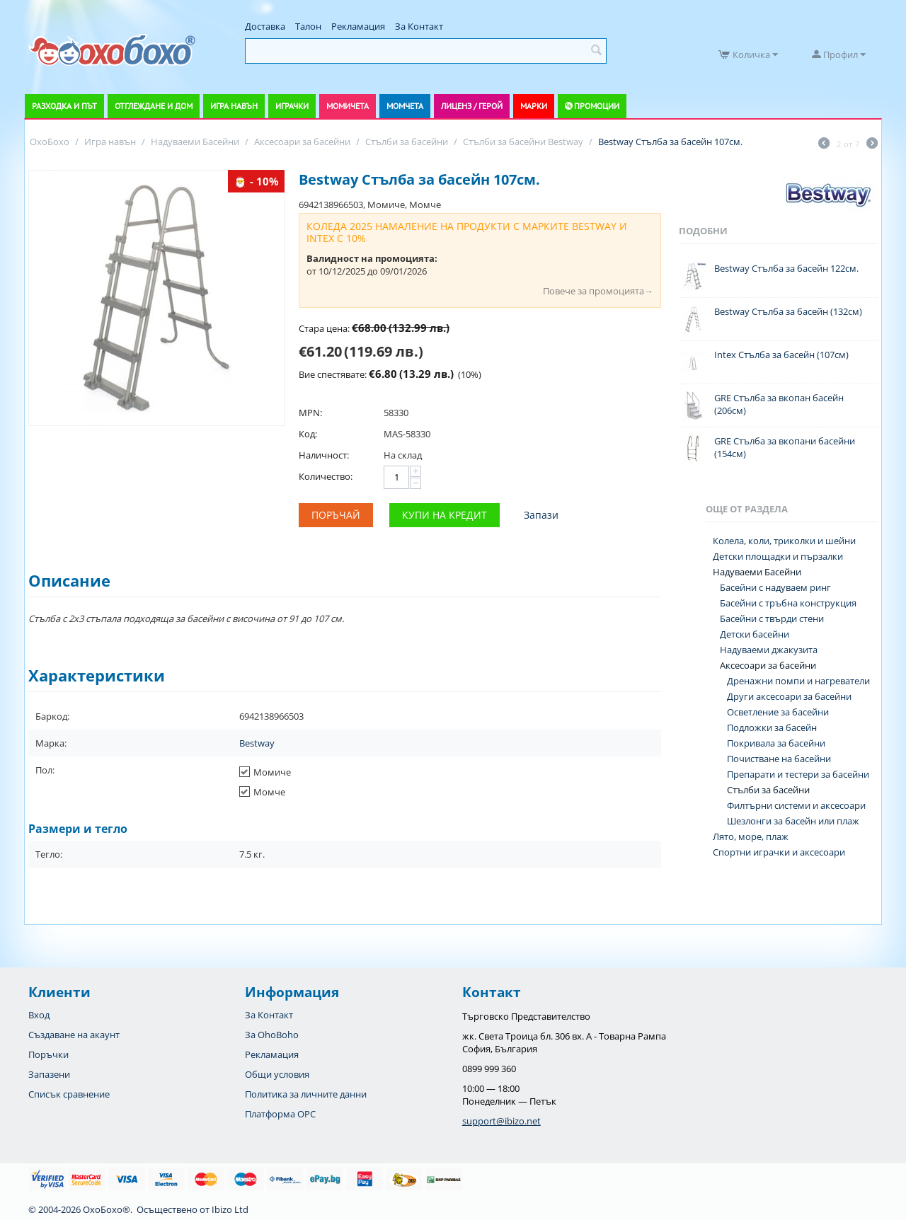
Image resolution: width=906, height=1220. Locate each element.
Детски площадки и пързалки (778, 556)
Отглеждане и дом (154, 105)
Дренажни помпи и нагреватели (798, 680)
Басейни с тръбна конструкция (788, 603)
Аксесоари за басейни (768, 665)
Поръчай (335, 515)
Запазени (49, 1074)
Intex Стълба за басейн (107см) (781, 354)
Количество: (325, 476)
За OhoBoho (272, 1034)
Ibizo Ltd (230, 1209)
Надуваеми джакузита (769, 649)
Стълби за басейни (768, 789)
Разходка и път (64, 105)
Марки (533, 105)
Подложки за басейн (772, 727)
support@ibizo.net (501, 1121)
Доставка (265, 26)
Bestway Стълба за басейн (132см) (788, 311)
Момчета (404, 105)
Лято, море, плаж (751, 836)
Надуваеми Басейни (757, 571)
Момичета (347, 105)
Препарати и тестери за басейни (798, 774)
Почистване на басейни (779, 758)
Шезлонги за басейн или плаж (793, 821)
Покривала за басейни (776, 743)
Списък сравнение (69, 1094)
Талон (308, 26)
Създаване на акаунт (74, 1034)
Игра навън (234, 105)
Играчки (292, 105)
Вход (39, 1014)
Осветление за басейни (778, 712)
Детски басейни (754, 634)
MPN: (310, 412)
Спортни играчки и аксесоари (779, 852)
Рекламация (358, 26)
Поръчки (48, 1054)
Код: (308, 433)
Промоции (596, 105)
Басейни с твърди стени (772, 618)
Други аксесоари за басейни (789, 696)
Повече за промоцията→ (598, 290)
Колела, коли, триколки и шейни (784, 540)
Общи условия (277, 1074)
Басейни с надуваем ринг (775, 587)
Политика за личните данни (306, 1094)
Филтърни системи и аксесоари (796, 805)
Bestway (257, 743)
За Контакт (419, 26)
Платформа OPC (280, 1113)
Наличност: (324, 455)
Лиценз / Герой (472, 105)
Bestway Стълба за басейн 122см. (786, 268)
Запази (541, 515)
